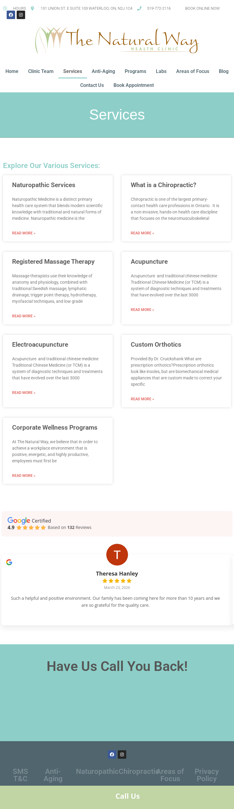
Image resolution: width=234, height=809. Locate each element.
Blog (224, 71)
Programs (135, 71)
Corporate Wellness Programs (54, 427)
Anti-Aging (103, 71)
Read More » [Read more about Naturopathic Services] (23, 233)
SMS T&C (20, 780)
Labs (161, 71)
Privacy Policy (207, 780)
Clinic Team (41, 71)
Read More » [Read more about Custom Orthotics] (142, 399)
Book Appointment (134, 85)
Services (72, 71)
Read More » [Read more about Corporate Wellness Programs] (23, 476)
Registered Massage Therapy (53, 261)
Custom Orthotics (156, 344)
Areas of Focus (192, 71)
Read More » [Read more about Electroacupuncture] (23, 393)
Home (11, 71)
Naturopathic (97, 776)
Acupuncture (149, 261)
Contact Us (92, 85)
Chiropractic (139, 776)
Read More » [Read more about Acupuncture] (142, 310)
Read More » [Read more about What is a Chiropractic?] (142, 233)
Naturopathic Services (43, 185)
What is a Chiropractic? (163, 185)
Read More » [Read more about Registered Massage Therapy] (23, 316)
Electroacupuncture (40, 344)
